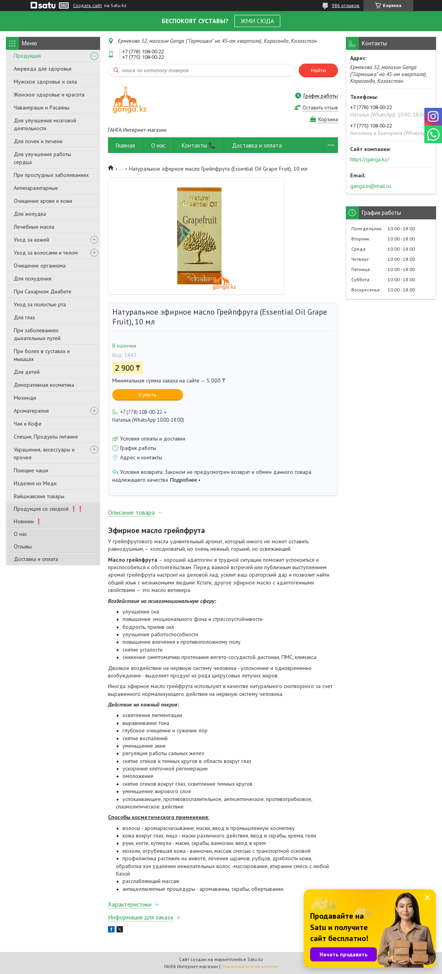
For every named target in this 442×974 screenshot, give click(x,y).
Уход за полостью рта (40, 304)
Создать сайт (87, 5)
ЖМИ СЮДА (257, 21)
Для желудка (30, 213)
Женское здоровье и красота (49, 94)
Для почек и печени (38, 141)
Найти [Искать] (318, 70)
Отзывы (23, 546)
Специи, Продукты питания (46, 436)
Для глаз (24, 317)
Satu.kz (255, 959)
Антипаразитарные (36, 187)
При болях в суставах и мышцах (42, 355)
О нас (20, 533)
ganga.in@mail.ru (370, 185)
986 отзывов (346, 5)
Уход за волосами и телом (46, 252)
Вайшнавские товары (39, 496)
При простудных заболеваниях (51, 174)
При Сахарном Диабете (42, 291)
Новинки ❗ (28, 521)
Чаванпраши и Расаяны (41, 107)
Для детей (27, 371)
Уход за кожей (31, 239)
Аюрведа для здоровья (42, 68)
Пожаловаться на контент (249, 966)
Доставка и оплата (36, 559)
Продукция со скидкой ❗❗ (49, 508)
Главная (125, 145)
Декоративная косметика (44, 384)
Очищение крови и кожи (43, 200)
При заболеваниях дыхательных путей (37, 334)
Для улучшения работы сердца (42, 158)
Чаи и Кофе (28, 423)
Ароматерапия (31, 410)
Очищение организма (40, 265)
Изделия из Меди (35, 483)
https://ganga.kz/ (369, 159)
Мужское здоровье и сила (45, 81)
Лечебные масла (34, 226)
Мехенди (25, 397)
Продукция (27, 55)
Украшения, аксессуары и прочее (44, 453)
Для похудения (32, 278)
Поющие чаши (31, 470)
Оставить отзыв (320, 107)
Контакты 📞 (199, 145)
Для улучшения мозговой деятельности (45, 124)
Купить (148, 394)
